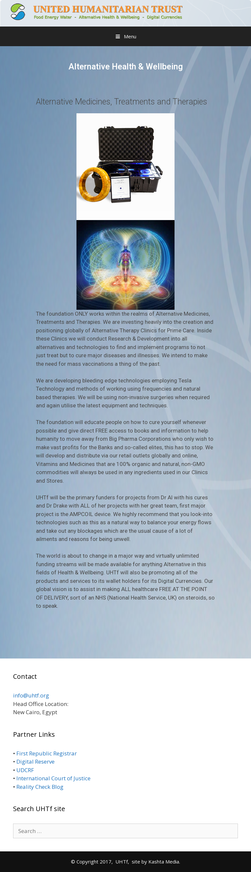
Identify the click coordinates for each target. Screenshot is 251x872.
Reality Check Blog (39, 786)
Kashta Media (163, 861)
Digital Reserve (36, 761)
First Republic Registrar (47, 753)
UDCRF (25, 770)
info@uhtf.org (31, 695)
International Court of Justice (54, 778)
